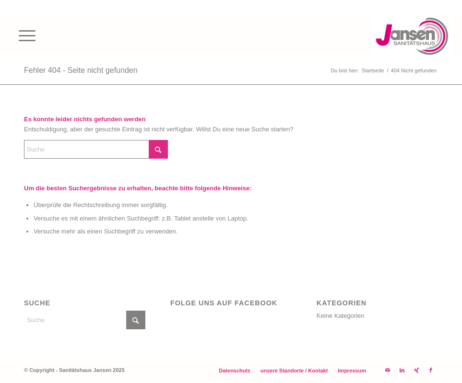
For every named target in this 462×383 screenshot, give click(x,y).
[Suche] (96, 149)
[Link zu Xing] (416, 370)
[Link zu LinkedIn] (402, 370)
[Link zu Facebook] (431, 370)
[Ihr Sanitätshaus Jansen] (412, 35)
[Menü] (22, 35)
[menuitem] (22, 35)
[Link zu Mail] (387, 370)
